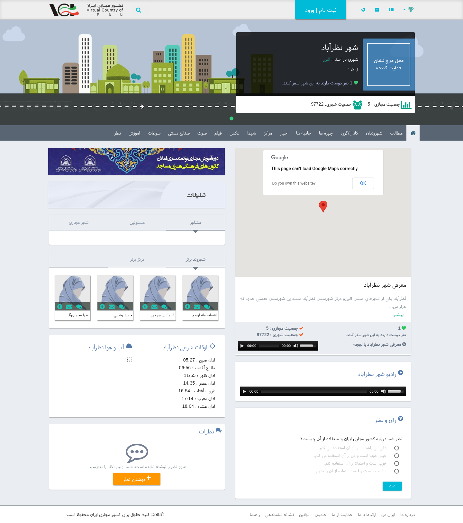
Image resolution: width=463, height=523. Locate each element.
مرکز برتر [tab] (137, 259)
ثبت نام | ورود (320, 9)
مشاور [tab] (195, 222)
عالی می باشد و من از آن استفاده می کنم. (359, 448)
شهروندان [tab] (374, 133)
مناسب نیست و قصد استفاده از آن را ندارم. (357, 471)
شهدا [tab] (251, 133)
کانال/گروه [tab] (349, 133)
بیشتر (398, 314)
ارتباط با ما (367, 514)
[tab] (413, 133)
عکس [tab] (235, 133)
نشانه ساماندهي (279, 514)
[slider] (269, 345)
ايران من (388, 514)
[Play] (242, 345)
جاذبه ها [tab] (303, 133)
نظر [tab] (117, 133)
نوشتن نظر (136, 479)
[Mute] (295, 345)
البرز (326, 59)
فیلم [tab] (218, 133)
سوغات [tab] (154, 133)
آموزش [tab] (134, 133)
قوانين (304, 514)
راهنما (255, 514)
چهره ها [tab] (326, 133)
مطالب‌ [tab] (396, 133)
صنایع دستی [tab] (179, 133)
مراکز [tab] (268, 133)
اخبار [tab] (284, 133)
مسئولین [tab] (137, 222)
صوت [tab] (202, 133)
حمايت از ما (342, 514)
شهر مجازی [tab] (78, 222)
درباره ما (407, 514)
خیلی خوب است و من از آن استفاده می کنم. (356, 455)
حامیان (321, 514)
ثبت (392, 486)
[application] (278, 346)
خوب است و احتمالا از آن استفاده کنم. (361, 463)
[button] (409, 9)
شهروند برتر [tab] (195, 259)
